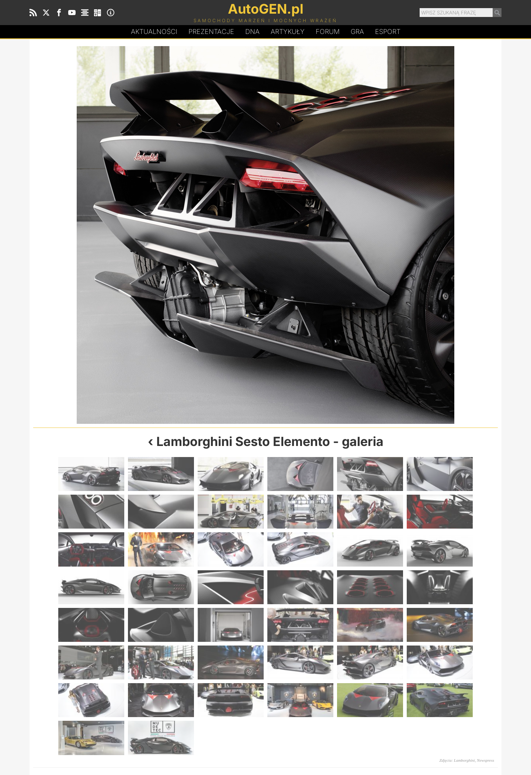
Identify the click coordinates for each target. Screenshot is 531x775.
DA (252, 31)
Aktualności (154, 31)
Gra (357, 31)
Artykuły (288, 31)
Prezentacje (211, 31)
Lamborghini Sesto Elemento (243, 441)
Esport (387, 31)
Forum (328, 31)
